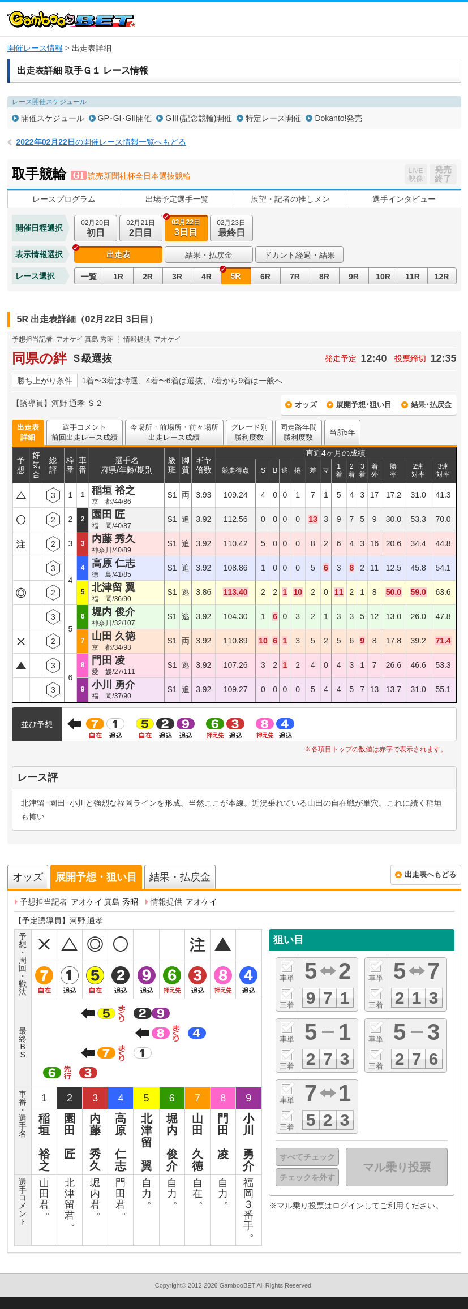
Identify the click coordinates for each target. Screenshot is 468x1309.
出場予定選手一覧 (177, 199)
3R (177, 276)
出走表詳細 (28, 432)
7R (295, 276)
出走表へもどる (430, 874)
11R (412, 276)
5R (236, 275)
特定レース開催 (273, 118)
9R (354, 276)
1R (118, 276)
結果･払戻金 (431, 404)
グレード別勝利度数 (249, 432)
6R (265, 276)
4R (206, 276)
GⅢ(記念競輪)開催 (198, 118)
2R (148, 276)
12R (442, 276)
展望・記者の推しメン (290, 199)
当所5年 (342, 432)
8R (324, 276)
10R (383, 276)
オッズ (306, 404)
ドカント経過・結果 (299, 255)
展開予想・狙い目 (96, 877)
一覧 (89, 276)
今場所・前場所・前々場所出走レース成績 (174, 432)
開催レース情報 (35, 48)
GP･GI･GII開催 (125, 118)
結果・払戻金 (209, 255)
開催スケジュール (52, 118)
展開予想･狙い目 (364, 404)
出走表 (118, 254)
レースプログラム (64, 199)
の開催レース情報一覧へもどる (101, 141)
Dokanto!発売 (338, 118)
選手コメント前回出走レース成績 (84, 432)
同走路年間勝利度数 (298, 432)
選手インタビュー (404, 199)
